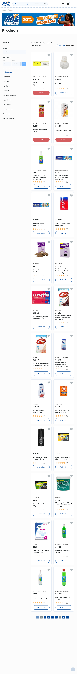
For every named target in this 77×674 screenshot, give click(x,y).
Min (4, 60)
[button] (70, 24)
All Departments (8, 72)
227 (64, 617)
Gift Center (7, 105)
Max (13, 60)
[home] (6, 4)
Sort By (5, 48)
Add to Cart (63, 93)
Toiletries (6, 91)
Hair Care (6, 86)
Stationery (6, 77)
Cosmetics (6, 81)
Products (10, 10)
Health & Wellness (9, 95)
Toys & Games (8, 109)
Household (6, 100)
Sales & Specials (8, 118)
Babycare (6, 114)
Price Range (7, 58)
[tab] (61, 45)
